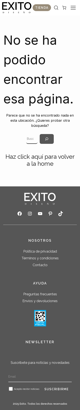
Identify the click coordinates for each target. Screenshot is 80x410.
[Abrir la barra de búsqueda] (56, 7)
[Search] (47, 139)
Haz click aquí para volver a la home (40, 160)
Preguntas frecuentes (40, 294)
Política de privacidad (40, 251)
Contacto (40, 265)
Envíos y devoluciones (40, 301)
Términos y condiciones (40, 258)
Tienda (41, 7)
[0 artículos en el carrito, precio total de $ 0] (64, 8)
